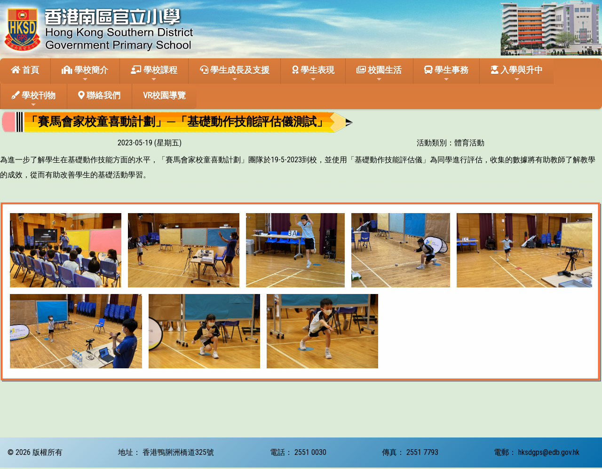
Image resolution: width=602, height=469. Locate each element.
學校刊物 (33, 99)
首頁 (25, 70)
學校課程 (154, 74)
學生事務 (446, 74)
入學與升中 (517, 74)
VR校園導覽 (164, 95)
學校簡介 (85, 74)
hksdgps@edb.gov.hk (548, 452)
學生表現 (313, 74)
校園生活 (379, 74)
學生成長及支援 (234, 74)
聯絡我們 (99, 95)
